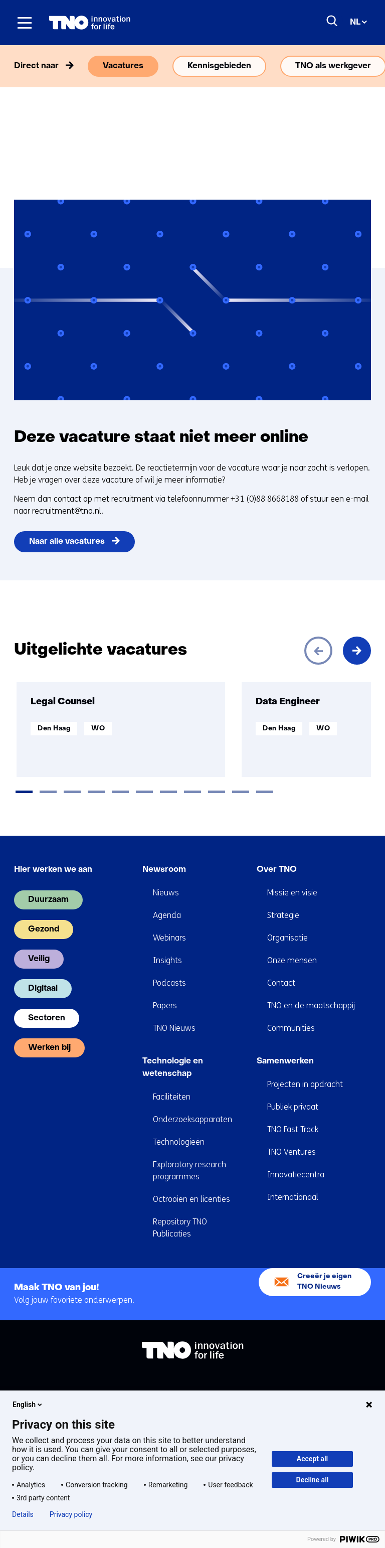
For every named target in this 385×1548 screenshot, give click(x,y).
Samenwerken (285, 1061)
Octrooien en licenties (191, 1199)
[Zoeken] (332, 21)
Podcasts (169, 983)
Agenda (167, 915)
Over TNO (277, 870)
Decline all (312, 1480)
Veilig (39, 959)
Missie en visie (292, 892)
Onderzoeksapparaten (192, 1119)
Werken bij (49, 1048)
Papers (165, 1005)
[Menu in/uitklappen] (24, 22)
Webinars (169, 938)
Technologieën (179, 1142)
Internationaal (292, 1197)
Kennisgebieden (219, 66)
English (28, 1405)
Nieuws (166, 892)
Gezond (43, 929)
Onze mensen (292, 960)
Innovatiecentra (295, 1174)
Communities (291, 1028)
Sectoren (46, 1018)
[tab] (24, 792)
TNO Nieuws (174, 1028)
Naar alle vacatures (67, 542)
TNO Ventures (291, 1152)
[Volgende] (357, 651)
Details (23, 1514)
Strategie (283, 915)
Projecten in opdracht (305, 1084)
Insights (167, 960)
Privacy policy (71, 1514)
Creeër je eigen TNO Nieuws (324, 1281)
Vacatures (123, 66)
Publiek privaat (292, 1107)
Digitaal (43, 989)
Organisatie (287, 938)
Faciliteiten (171, 1097)
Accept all (312, 1459)
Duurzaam (48, 900)
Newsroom (164, 870)
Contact (281, 983)
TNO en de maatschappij (311, 1005)
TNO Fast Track (292, 1129)
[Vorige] (318, 651)
